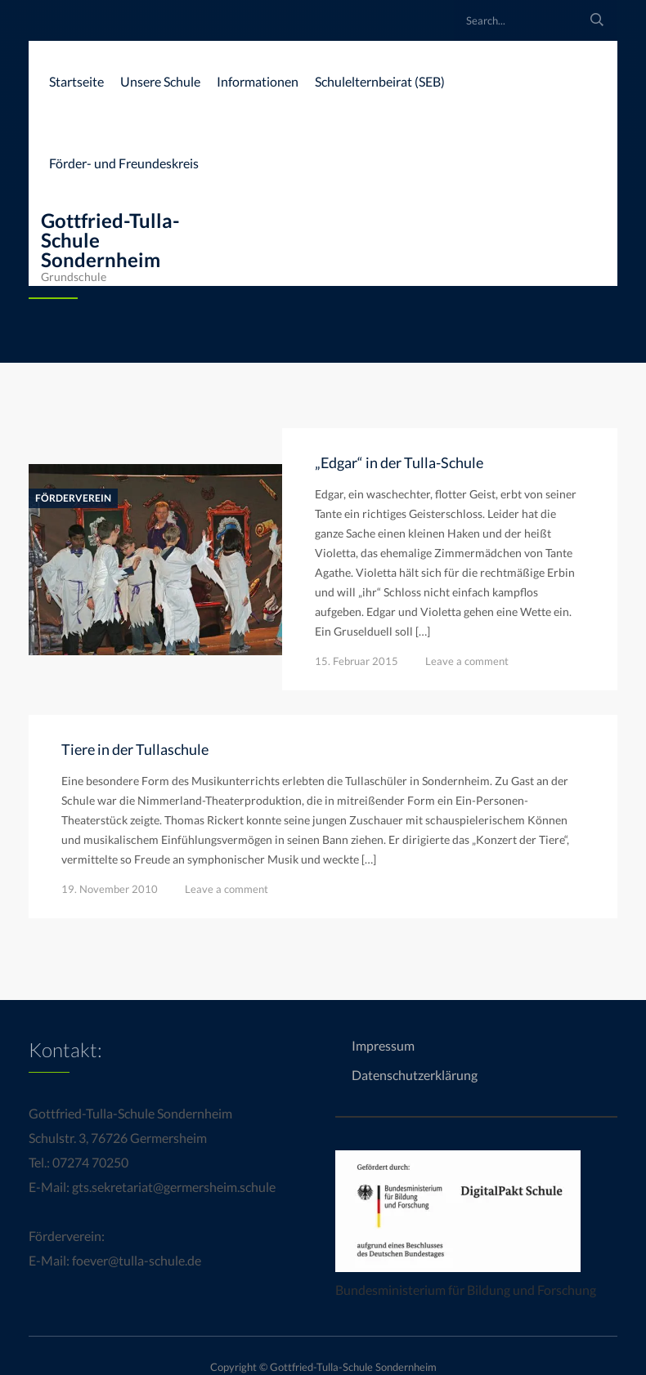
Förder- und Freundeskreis (124, 163)
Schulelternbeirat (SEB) (380, 81)
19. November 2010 (109, 888)
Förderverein (73, 498)
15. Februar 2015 (356, 660)
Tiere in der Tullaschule (135, 749)
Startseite (76, 81)
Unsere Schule (160, 81)
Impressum (383, 1045)
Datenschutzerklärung (415, 1075)
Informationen (257, 81)
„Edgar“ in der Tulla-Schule (399, 462)
